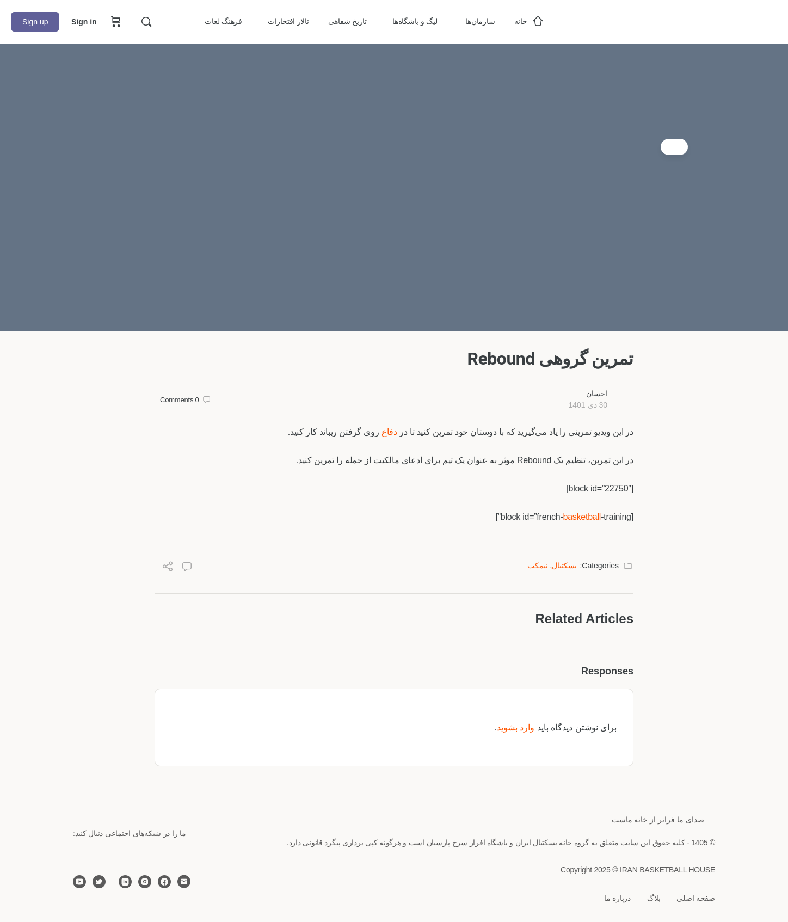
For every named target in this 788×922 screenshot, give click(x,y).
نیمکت (537, 565)
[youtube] (79, 881)
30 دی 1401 (587, 405)
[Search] (146, 21)
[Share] (167, 568)
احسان (596, 393)
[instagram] (144, 881)
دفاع (389, 432)
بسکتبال (564, 565)
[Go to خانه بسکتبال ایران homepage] (695, 20)
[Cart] (115, 22)
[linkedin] (125, 881)
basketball (582, 516)
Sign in (84, 21)
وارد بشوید (515, 727)
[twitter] (99, 881)
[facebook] (164, 881)
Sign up (35, 21)
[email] (183, 881)
